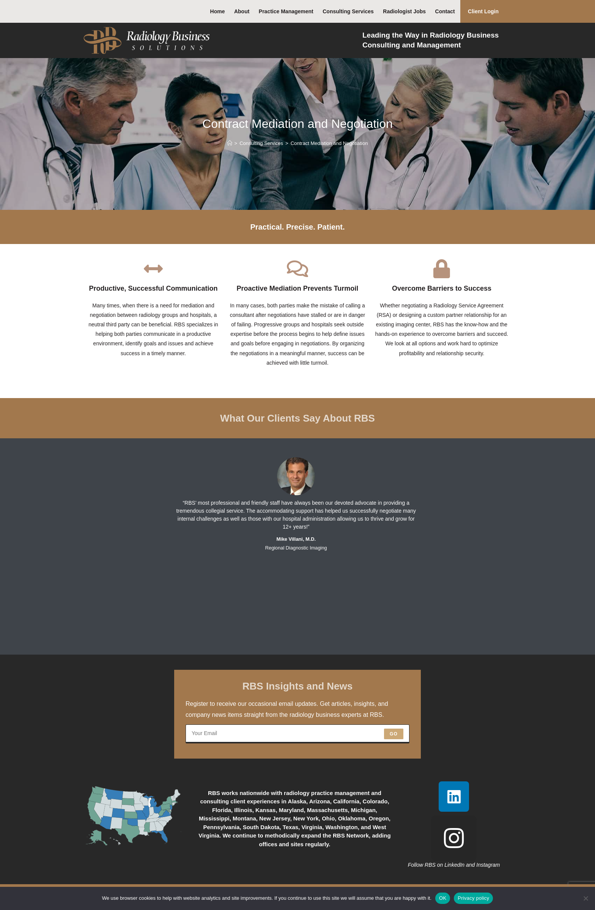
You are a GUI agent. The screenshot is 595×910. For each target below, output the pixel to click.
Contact (445, 11)
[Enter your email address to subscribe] (297, 733)
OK (442, 898)
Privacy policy (473, 898)
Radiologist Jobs (404, 11)
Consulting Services (348, 11)
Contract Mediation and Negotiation (329, 143)
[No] (585, 898)
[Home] (229, 143)
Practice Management (286, 11)
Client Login (483, 11)
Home (217, 11)
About (241, 11)
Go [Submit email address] (394, 734)
